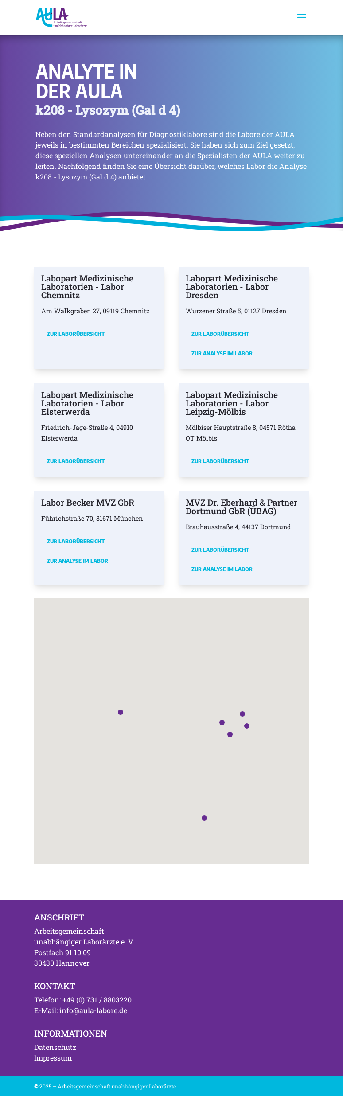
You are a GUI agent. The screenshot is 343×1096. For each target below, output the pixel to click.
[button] (222, 722)
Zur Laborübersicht (76, 333)
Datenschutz (55, 1047)
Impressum (53, 1057)
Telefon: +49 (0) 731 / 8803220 (83, 999)
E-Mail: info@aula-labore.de (80, 1010)
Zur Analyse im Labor (222, 353)
